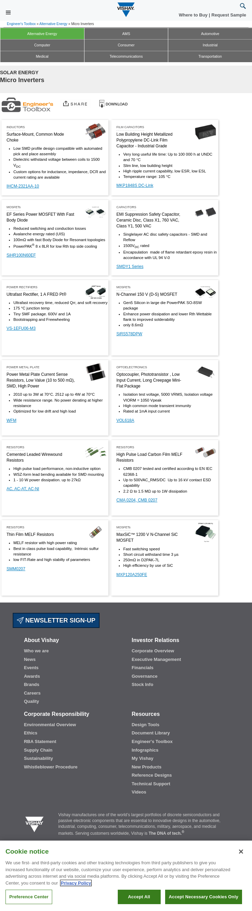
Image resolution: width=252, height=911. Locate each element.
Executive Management (156, 659)
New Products (146, 766)
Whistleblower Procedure (51, 766)
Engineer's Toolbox (21, 24)
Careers (32, 693)
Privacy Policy (76, 887)
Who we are (36, 650)
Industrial (210, 45)
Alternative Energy (53, 24)
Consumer (126, 45)
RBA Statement (40, 741)
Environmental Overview (50, 724)
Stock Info (142, 684)
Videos (138, 792)
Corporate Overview (152, 650)
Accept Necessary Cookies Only (203, 901)
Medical (42, 56)
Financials (142, 667)
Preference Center (28, 901)
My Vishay (142, 758)
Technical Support (150, 783)
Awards (32, 676)
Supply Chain (38, 750)
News (30, 659)
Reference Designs (151, 775)
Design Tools (145, 724)
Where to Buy (194, 15)
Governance (144, 676)
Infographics (144, 750)
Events (31, 667)
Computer (42, 45)
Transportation (210, 56)
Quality (31, 701)
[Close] (241, 856)
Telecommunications (126, 56)
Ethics (30, 732)
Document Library (150, 732)
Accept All (139, 901)
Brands (31, 684)
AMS (126, 34)
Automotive (210, 34)
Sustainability (38, 758)
